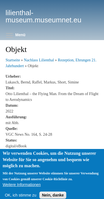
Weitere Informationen (21, 189)
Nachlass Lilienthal (39, 60)
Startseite (13, 60)
